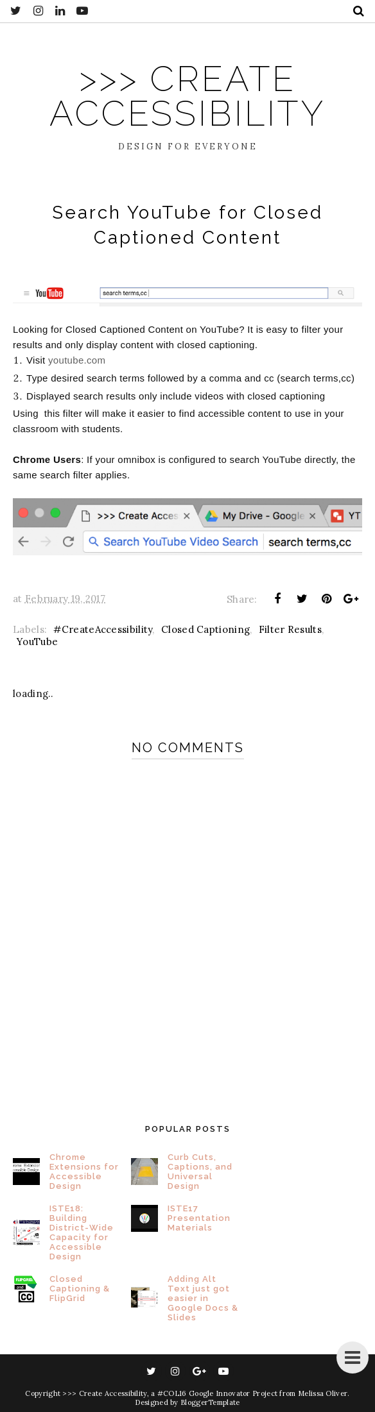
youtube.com (78, 360)
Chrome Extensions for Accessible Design (84, 1171)
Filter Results (290, 629)
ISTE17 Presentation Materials (199, 1218)
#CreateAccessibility (102, 629)
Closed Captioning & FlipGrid (79, 1288)
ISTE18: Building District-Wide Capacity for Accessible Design (81, 1232)
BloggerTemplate (210, 1402)
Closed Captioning (205, 629)
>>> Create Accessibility (187, 96)
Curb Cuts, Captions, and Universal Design (200, 1171)
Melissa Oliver (322, 1393)
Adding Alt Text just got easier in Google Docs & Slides (203, 1298)
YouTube (37, 641)
